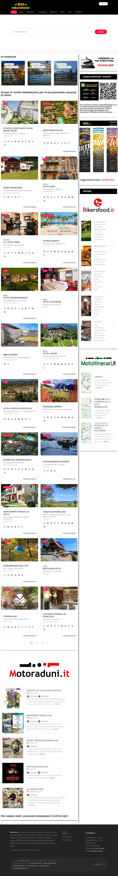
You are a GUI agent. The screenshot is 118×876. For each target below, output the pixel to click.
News (70, 12)
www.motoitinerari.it (49, 863)
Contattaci (78, 12)
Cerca (100, 32)
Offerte (62, 12)
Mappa (21, 12)
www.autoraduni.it (31, 866)
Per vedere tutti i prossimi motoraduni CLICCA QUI (34, 816)
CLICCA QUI (108, 179)
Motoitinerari (43, 12)
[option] (13, 73)
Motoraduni (30, 12)
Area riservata (66, 837)
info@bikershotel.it (97, 851)
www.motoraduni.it (36, 863)
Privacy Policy (66, 840)
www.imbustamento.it (20, 868)
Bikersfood (53, 12)
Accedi (103, 4)
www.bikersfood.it (18, 866)
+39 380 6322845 (99, 848)
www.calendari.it (44, 866)
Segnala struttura (65, 833)
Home (14, 12)
